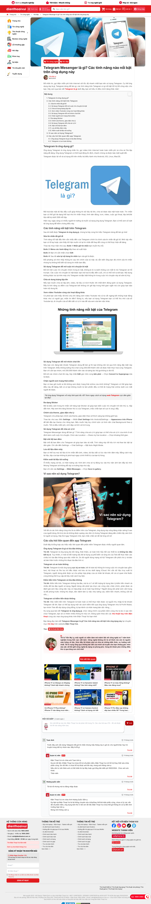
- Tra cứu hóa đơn (47, 846)
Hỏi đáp (36, 14)
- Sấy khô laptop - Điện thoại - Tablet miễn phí (57, 824)
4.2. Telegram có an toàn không (59, 141)
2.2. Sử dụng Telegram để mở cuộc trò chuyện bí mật (67, 106)
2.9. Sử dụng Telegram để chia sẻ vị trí (62, 123)
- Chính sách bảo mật (49, 837)
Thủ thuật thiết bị (105, 887)
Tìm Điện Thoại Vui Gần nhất (16, 842)
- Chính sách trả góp (48, 841)
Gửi (129, 723)
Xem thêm (46, 849)
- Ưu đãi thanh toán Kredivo (51, 827)
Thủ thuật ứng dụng (118, 887)
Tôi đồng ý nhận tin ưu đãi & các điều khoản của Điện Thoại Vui (24, 876)
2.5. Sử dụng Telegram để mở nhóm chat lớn (64, 113)
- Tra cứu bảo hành (48, 844)
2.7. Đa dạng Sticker (55, 118)
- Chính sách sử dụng (49, 839)
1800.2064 (25, 831)
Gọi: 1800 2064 (140, 896)
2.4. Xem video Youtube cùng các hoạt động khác (66, 111)
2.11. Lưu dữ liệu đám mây (57, 128)
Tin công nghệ (25, 14)
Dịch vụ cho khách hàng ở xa (16, 847)
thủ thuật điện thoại (56, 629)
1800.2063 (25, 833)
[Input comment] (83, 726)
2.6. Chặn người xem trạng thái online (61, 116)
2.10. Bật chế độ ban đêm (57, 126)
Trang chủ (13, 14)
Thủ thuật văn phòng (133, 887)
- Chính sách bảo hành (49, 834)
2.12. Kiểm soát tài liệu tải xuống (59, 130)
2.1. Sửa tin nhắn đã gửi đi (57, 104)
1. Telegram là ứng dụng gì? (58, 98)
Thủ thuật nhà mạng (115, 889)
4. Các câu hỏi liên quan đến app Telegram (64, 136)
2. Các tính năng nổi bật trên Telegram (62, 101)
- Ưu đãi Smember (48, 832)
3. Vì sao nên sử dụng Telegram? (60, 133)
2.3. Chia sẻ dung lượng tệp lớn (59, 108)
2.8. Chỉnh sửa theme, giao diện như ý (62, 121)
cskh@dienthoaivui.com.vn (21, 836)
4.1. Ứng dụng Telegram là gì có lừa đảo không (64, 139)
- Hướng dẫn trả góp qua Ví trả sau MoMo (55, 829)
